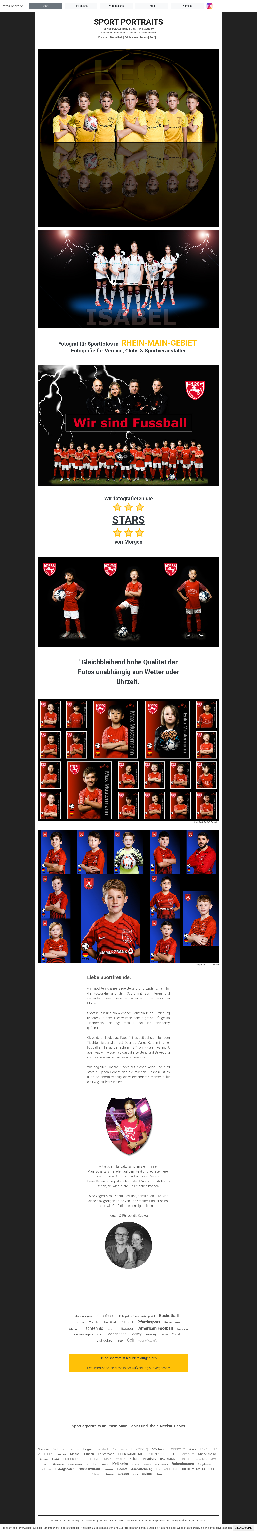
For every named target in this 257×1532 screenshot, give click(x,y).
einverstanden (243, 1528)
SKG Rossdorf (213, 822)
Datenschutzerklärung (167, 1520)
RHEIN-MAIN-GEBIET (141, 29)
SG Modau (214, 964)
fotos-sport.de (13, 6)
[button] (45, 5)
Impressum (150, 1520)
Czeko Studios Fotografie (90, 1520)
